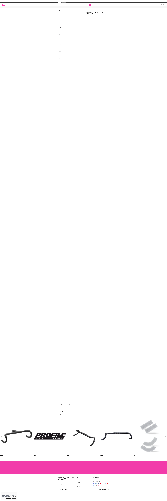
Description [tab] (60, 404)
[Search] (83, 5)
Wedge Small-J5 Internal (37, 454)
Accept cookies (9, 498)
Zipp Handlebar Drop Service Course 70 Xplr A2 (74, 454)
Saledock (67, 490)
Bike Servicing (78, 482)
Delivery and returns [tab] (67, 404)
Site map (66, 489)
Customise (14, 498)
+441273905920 (62, 479)
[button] (163, 4)
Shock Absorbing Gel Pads (138, 454)
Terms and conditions (96, 477)
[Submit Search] (90, 5)
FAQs (76, 481)
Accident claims (78, 485)
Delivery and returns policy (97, 481)
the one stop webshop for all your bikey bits (83, 2)
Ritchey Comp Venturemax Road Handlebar (107, 454)
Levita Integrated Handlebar (4, 454)
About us (77, 477)
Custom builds (78, 486)
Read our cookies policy (12, 496)
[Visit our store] (161, 4)
